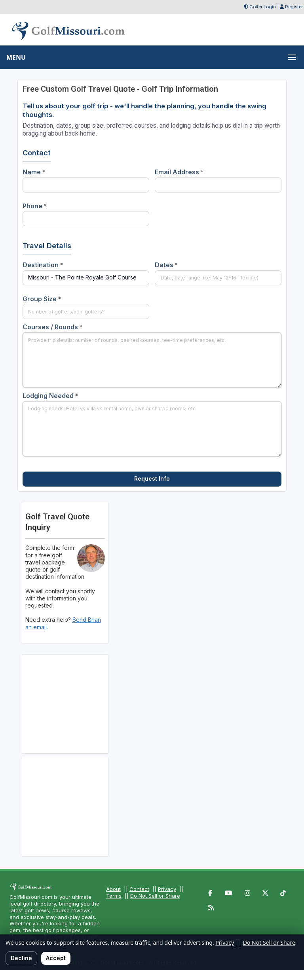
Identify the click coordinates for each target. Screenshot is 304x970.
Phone (35, 206)
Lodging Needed (50, 396)
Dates (166, 265)
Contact (139, 889)
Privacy (167, 889)
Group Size (42, 299)
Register (294, 6)
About (113, 889)
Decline (21, 958)
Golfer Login (262, 6)
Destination (43, 265)
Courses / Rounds (52, 327)
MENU (16, 57)
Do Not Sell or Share (155, 896)
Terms (114, 896)
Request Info (152, 478)
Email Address (179, 172)
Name (34, 172)
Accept (56, 958)
